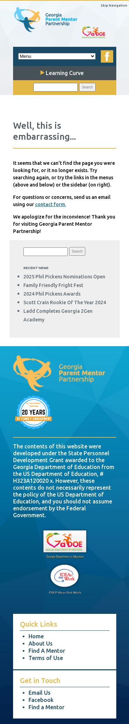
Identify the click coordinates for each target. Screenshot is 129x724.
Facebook (41, 700)
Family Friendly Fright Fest (53, 285)
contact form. (50, 204)
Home (36, 636)
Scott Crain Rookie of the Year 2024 (64, 302)
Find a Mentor (46, 707)
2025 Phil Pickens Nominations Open (64, 276)
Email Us (40, 693)
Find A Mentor (47, 651)
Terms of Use (46, 658)
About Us (41, 643)
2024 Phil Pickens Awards (51, 294)
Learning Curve (62, 73)
